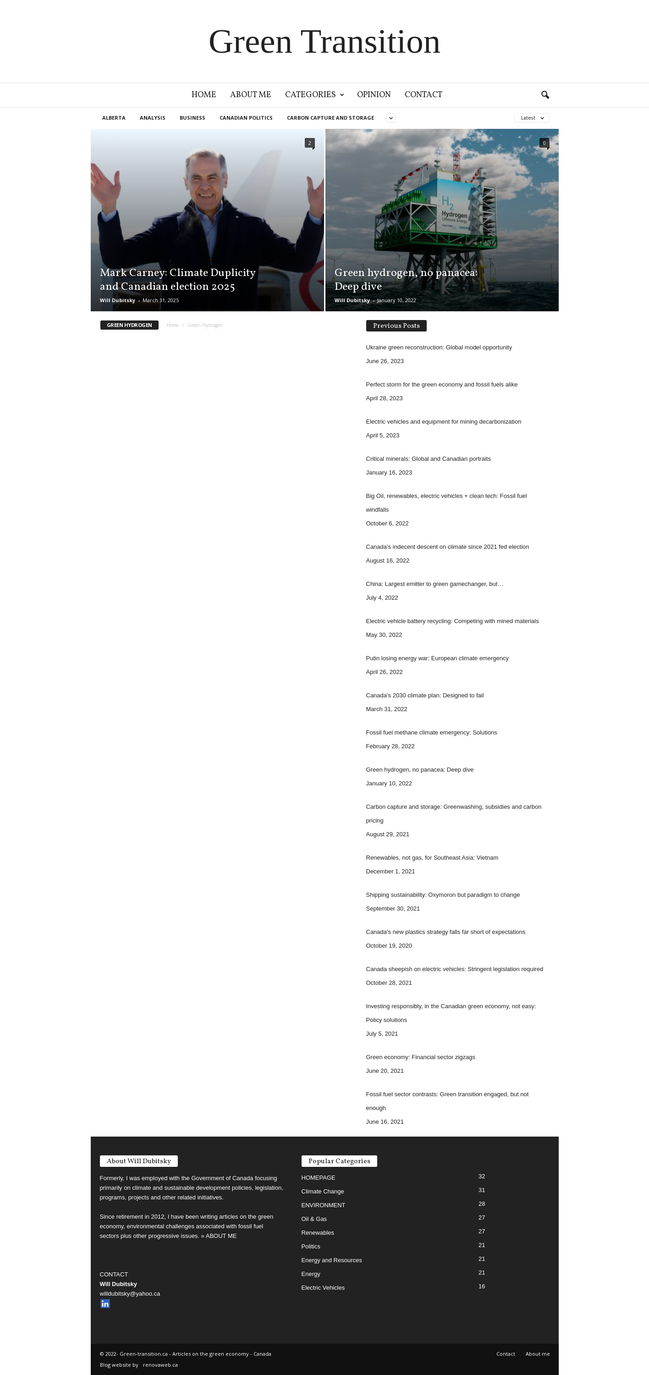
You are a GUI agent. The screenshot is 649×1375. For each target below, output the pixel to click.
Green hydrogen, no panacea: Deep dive (406, 280)
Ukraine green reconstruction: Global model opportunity (439, 347)
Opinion (374, 95)
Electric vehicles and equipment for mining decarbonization (444, 421)
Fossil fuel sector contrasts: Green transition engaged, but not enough (447, 1101)
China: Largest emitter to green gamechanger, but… (435, 583)
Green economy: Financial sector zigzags (420, 1057)
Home (204, 95)
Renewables (318, 1232)
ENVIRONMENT (324, 1205)
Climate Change (323, 1191)
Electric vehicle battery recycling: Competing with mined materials (452, 621)
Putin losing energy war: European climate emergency (437, 658)
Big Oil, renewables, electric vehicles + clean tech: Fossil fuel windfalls (446, 502)
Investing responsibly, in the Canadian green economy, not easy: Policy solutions (451, 1013)
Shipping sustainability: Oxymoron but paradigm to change (443, 894)
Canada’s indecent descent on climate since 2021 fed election (447, 546)
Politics (311, 1246)
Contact (423, 95)
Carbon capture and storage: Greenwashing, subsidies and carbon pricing (454, 813)
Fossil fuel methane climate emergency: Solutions (431, 732)
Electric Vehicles (323, 1287)
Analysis (152, 117)
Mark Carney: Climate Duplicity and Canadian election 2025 (177, 280)
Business (192, 117)
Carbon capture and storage (330, 117)
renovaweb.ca (160, 1364)
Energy (311, 1273)
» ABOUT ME (219, 1235)
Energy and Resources (332, 1260)
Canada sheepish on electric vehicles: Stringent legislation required (455, 969)
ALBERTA (114, 117)
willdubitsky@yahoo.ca (130, 1293)
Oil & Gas (314, 1218)
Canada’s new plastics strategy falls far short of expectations (446, 931)
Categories (314, 95)
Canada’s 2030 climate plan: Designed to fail (425, 695)
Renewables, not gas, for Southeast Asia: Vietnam (432, 857)
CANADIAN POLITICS (246, 117)
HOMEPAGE (319, 1177)
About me (250, 95)
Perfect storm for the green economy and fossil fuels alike (442, 384)
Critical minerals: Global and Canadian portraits (428, 458)
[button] (545, 95)
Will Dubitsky (117, 300)
